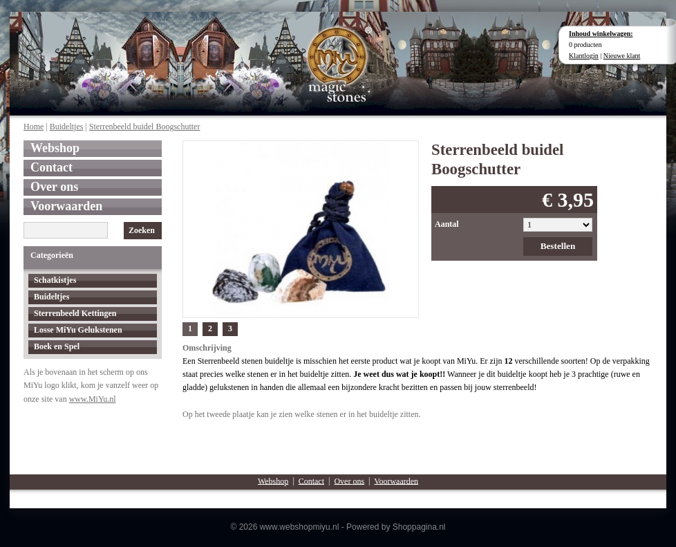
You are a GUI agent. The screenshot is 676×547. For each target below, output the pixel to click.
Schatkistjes (55, 280)
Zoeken (142, 230)
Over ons (54, 187)
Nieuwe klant (622, 55)
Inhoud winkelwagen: (601, 33)
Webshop (54, 148)
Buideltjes (67, 126)
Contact (51, 167)
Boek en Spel (56, 346)
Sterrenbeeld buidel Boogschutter (144, 126)
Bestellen (558, 246)
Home (34, 126)
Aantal (447, 224)
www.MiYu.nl (92, 399)
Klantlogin (584, 55)
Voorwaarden (66, 206)
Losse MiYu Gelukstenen (78, 330)
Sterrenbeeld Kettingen (75, 313)
